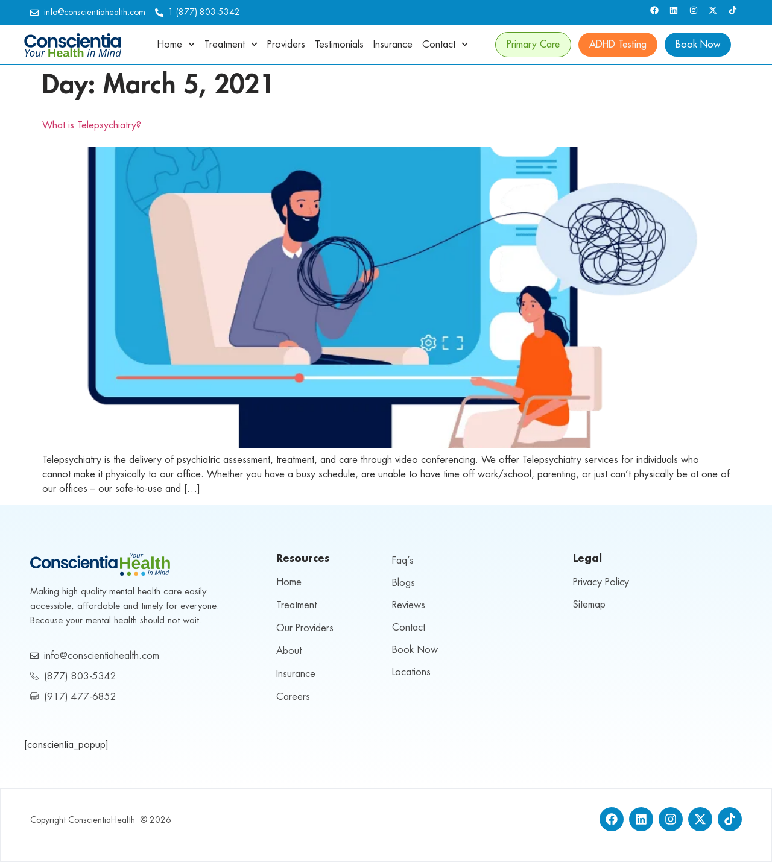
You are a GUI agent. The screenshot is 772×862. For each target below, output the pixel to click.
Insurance (393, 44)
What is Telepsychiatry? (91, 125)
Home (176, 44)
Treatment (231, 44)
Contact (445, 44)
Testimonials (339, 44)
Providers (286, 44)
